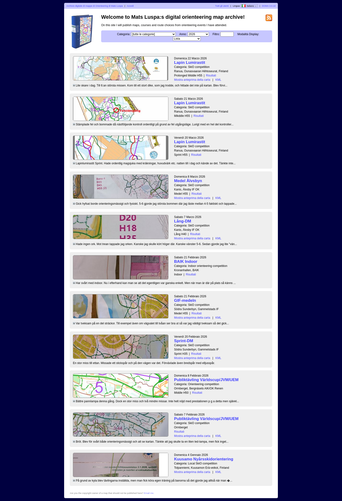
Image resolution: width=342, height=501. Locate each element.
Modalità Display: (248, 34)
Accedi (130, 6)
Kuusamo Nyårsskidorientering (203, 459)
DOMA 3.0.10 (269, 6)
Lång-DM (182, 221)
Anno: (183, 34)
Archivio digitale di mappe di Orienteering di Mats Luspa (94, 6)
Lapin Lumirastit (189, 62)
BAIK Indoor (185, 261)
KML (218, 79)
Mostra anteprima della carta (192, 79)
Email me (148, 493)
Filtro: (216, 34)
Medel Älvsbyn (188, 181)
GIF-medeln (185, 300)
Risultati (211, 75)
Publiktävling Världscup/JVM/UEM (206, 380)
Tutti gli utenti (222, 6)
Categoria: (123, 34)
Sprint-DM (183, 341)
